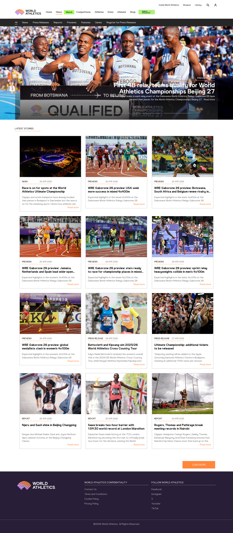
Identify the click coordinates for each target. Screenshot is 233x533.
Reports (58, 22)
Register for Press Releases (121, 22)
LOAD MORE (199, 464)
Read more (209, 99)
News (59, 12)
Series (98, 22)
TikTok (154, 508)
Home (49, 12)
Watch (69, 12)
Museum (187, 5)
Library (198, 5)
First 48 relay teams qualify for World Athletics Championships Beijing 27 (164, 88)
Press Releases (41, 22)
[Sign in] (215, 5)
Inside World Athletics (169, 5)
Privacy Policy (91, 503)
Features (85, 22)
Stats (111, 12)
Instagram (156, 494)
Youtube (155, 503)
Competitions (83, 12)
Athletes (99, 12)
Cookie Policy (91, 498)
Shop (133, 12)
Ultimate (121, 12)
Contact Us (90, 489)
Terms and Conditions (95, 494)
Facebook (156, 489)
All (16, 22)
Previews (72, 22)
